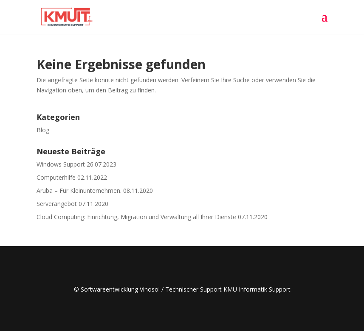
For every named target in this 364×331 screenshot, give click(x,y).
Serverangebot (57, 204)
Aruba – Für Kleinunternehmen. (79, 190)
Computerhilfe (56, 177)
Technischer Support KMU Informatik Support (228, 289)
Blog (43, 130)
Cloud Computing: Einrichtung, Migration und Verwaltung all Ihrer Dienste (136, 217)
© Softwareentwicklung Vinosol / (119, 289)
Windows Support (61, 164)
